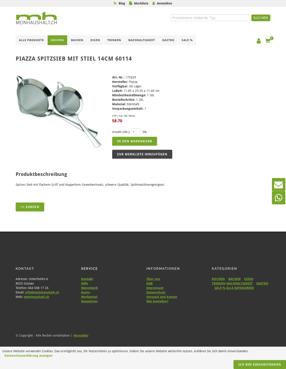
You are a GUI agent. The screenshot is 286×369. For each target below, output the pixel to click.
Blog (122, 3)
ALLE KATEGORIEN (240, 288)
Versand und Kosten (161, 297)
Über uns (153, 279)
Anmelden (164, 3)
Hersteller (81, 335)
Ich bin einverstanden (259, 364)
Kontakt (87, 279)
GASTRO (262, 283)
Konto (85, 292)
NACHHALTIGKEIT (239, 283)
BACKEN (234, 279)
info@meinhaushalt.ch (42, 292)
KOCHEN (218, 279)
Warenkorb (89, 288)
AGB (149, 283)
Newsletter (89, 301)
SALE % (219, 288)
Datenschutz (155, 292)
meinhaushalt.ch (36, 297)
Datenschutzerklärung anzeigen (28, 355)
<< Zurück (30, 207)
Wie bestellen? (157, 301)
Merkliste (141, 3)
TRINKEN (218, 283)
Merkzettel (89, 297)
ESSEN (248, 279)
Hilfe (84, 283)
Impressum (155, 288)
